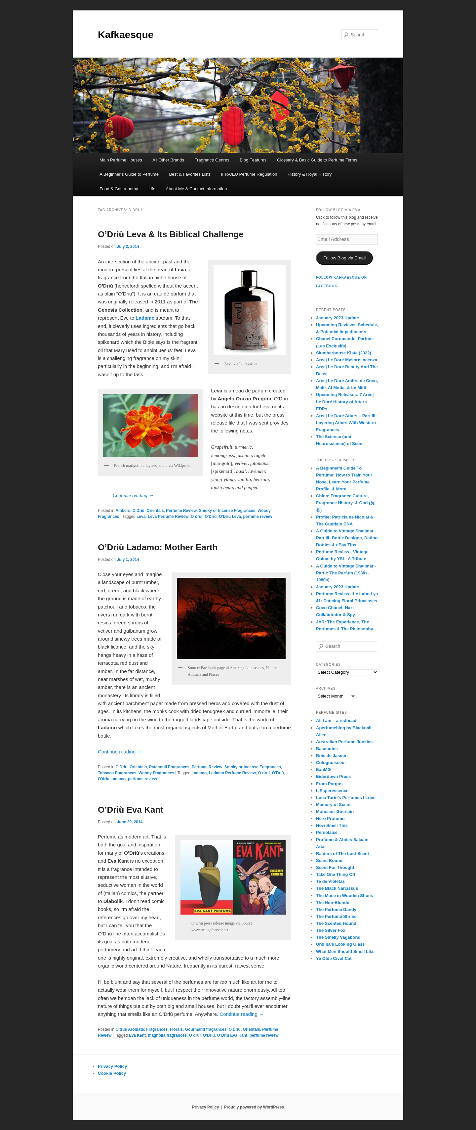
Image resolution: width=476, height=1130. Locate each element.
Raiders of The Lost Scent (342, 853)
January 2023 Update (337, 317)
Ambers (122, 510)
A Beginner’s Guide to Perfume (129, 174)
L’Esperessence (332, 790)
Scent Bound (329, 860)
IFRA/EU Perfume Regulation (249, 174)
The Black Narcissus (337, 888)
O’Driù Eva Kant (130, 810)
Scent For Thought (335, 867)
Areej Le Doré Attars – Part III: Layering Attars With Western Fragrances (346, 422)
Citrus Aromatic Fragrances (141, 1029)
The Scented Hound (336, 923)
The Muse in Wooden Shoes (344, 895)
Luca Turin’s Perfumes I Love (346, 797)
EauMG (323, 769)
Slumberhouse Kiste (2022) (343, 352)
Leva (141, 516)
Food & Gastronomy (118, 188)
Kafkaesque (125, 34)
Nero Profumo (330, 818)
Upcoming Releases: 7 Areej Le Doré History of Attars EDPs (345, 401)
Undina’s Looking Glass (340, 944)
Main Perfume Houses (120, 160)
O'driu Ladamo (112, 779)
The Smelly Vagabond (338, 937)
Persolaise (326, 832)
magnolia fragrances (167, 1035)
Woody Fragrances (156, 773)
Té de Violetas (330, 881)
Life (151, 188)
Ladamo (199, 773)
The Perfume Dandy (336, 909)
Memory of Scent (333, 804)
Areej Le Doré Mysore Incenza (346, 359)
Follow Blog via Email (344, 257)
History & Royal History (310, 174)
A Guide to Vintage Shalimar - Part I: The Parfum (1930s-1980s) (346, 573)
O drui (196, 516)
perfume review (257, 516)
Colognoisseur (331, 762)
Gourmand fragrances (205, 1029)
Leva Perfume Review (168, 516)
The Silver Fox (330, 930)
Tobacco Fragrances (117, 773)
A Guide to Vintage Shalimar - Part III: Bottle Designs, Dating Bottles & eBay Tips (346, 537)
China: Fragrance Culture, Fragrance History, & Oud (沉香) (345, 502)
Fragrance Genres (211, 160)
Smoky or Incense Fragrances (227, 510)
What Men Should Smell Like (345, 951)
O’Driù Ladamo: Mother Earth (158, 547)
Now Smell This (332, 825)
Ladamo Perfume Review (232, 773)
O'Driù (138, 510)
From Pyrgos (329, 783)
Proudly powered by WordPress (254, 1107)
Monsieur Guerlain (335, 811)
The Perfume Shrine (336, 916)
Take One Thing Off (335, 874)
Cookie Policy (112, 1073)
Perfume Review (181, 510)
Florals (176, 1029)
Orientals (155, 510)
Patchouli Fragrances (169, 767)
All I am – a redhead (336, 720)
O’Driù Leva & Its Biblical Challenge (171, 234)
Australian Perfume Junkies (344, 741)
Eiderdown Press (333, 776)
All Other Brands (168, 160)
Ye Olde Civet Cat (334, 958)
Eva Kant (137, 1035)
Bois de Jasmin (331, 755)
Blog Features (253, 160)
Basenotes (327, 748)
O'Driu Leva (230, 516)
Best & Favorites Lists (190, 174)
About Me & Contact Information (196, 188)
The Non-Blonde (332, 902)
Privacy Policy (112, 1066)
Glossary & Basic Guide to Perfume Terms (317, 160)
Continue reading (133, 495)
